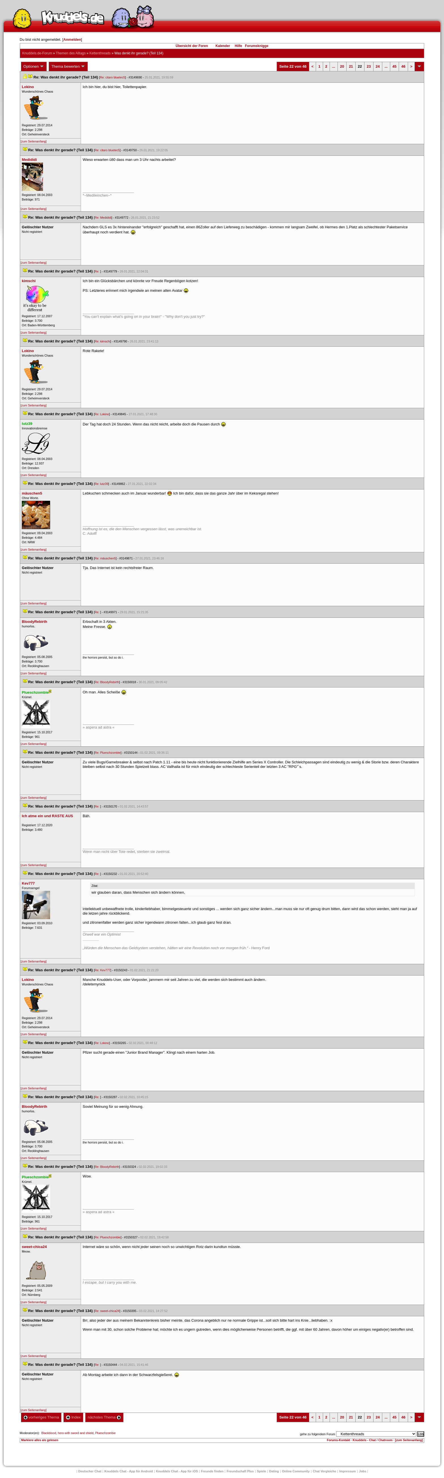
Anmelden (72, 39)
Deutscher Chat (89, 1471)
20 (342, 66)
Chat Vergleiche (324, 1471)
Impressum (347, 1471)
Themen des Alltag (71, 53)
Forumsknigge (256, 46)
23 (369, 66)
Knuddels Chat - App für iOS (177, 1471)
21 (351, 66)
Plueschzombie (105, 1433)
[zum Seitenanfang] (34, 141)
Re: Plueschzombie (108, 752)
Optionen (34, 66)
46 (403, 66)
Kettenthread (100, 53)
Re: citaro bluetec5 (112, 77)
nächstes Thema (104, 1417)
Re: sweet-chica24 (107, 1311)
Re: (97, 271)
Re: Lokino (102, 414)
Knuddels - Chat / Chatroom (372, 1440)
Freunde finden (212, 1471)
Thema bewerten (68, 66)
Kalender (222, 46)
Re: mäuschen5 (105, 558)
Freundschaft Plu (240, 1471)
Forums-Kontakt (338, 1440)
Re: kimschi (102, 341)
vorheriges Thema (41, 1417)
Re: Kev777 (102, 970)
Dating (274, 1471)
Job (362, 1471)
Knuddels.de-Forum (37, 53)
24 (378, 66)
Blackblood (48, 1433)
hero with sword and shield (75, 1433)
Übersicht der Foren (192, 46)
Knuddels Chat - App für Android (128, 1471)
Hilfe (238, 46)
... (333, 66)
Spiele (261, 1471)
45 (394, 66)
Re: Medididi (103, 217)
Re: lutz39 (101, 483)
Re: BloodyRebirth (107, 682)
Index (73, 1417)
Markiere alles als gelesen (39, 1440)
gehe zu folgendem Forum (317, 1434)
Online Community (296, 1471)
